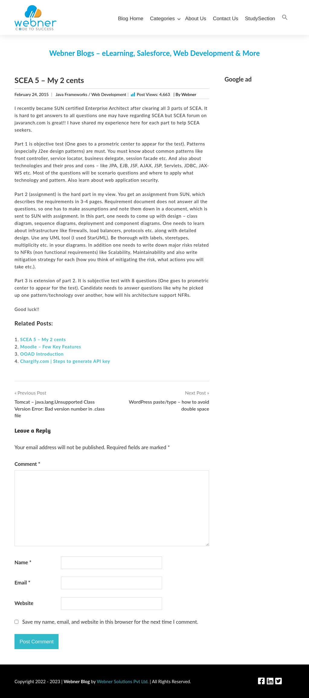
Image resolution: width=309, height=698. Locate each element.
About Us (195, 18)
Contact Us (225, 18)
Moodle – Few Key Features (50, 346)
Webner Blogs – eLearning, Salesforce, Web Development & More (154, 53)
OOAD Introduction (42, 354)
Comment (27, 464)
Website (23, 603)
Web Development (108, 94)
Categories (164, 18)
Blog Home (130, 18)
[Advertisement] (260, 179)
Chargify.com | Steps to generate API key (65, 361)
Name (22, 562)
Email (22, 582)
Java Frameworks (71, 94)
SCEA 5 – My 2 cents (43, 339)
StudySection (260, 18)
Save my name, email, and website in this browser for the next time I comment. (110, 622)
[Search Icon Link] (285, 17)
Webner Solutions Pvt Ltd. (123, 681)
